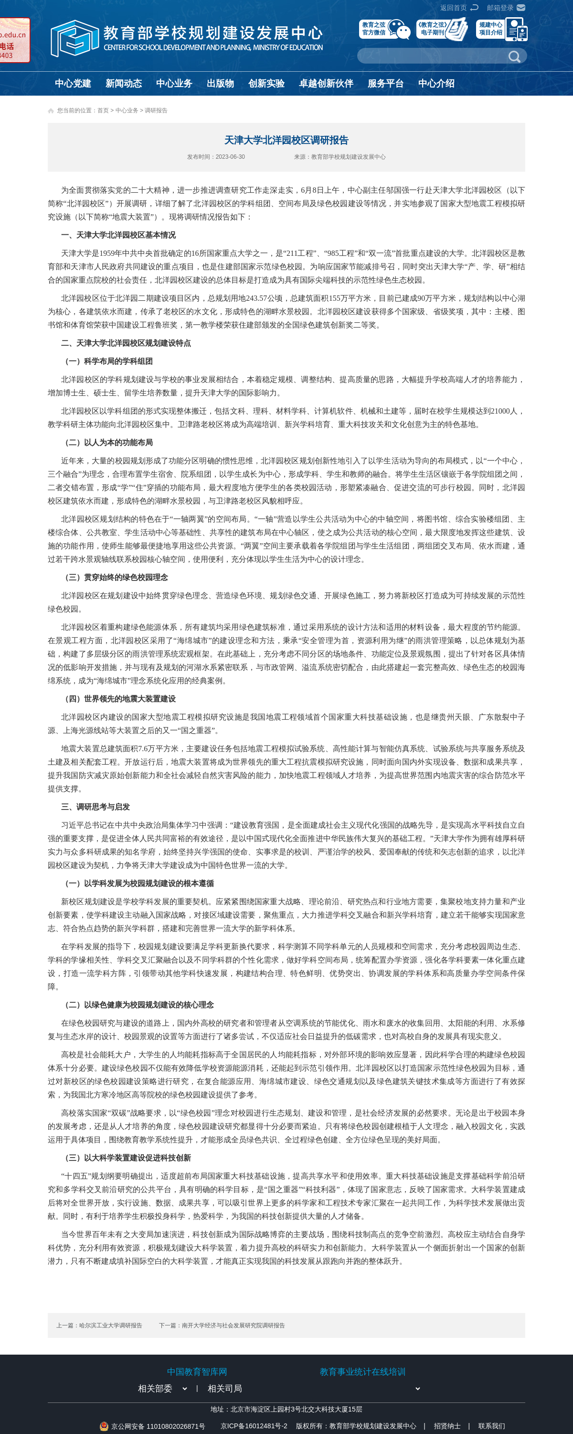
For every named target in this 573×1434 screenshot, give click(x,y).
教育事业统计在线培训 (363, 1372)
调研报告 (156, 110)
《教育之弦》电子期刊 (432, 28)
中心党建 (73, 83)
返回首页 (453, 7)
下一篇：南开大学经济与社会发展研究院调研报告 (222, 1325)
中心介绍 (436, 83)
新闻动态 (124, 83)
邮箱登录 (500, 7)
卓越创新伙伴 (326, 83)
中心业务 (174, 83)
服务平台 (386, 83)
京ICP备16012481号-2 (254, 1426)
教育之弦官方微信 (373, 28)
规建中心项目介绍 (490, 28)
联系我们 (491, 1426)
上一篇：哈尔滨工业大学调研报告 (99, 1325)
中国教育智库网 (197, 1372)
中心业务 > (130, 110)
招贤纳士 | (452, 1426)
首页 (103, 110)
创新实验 (266, 83)
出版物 (220, 83)
